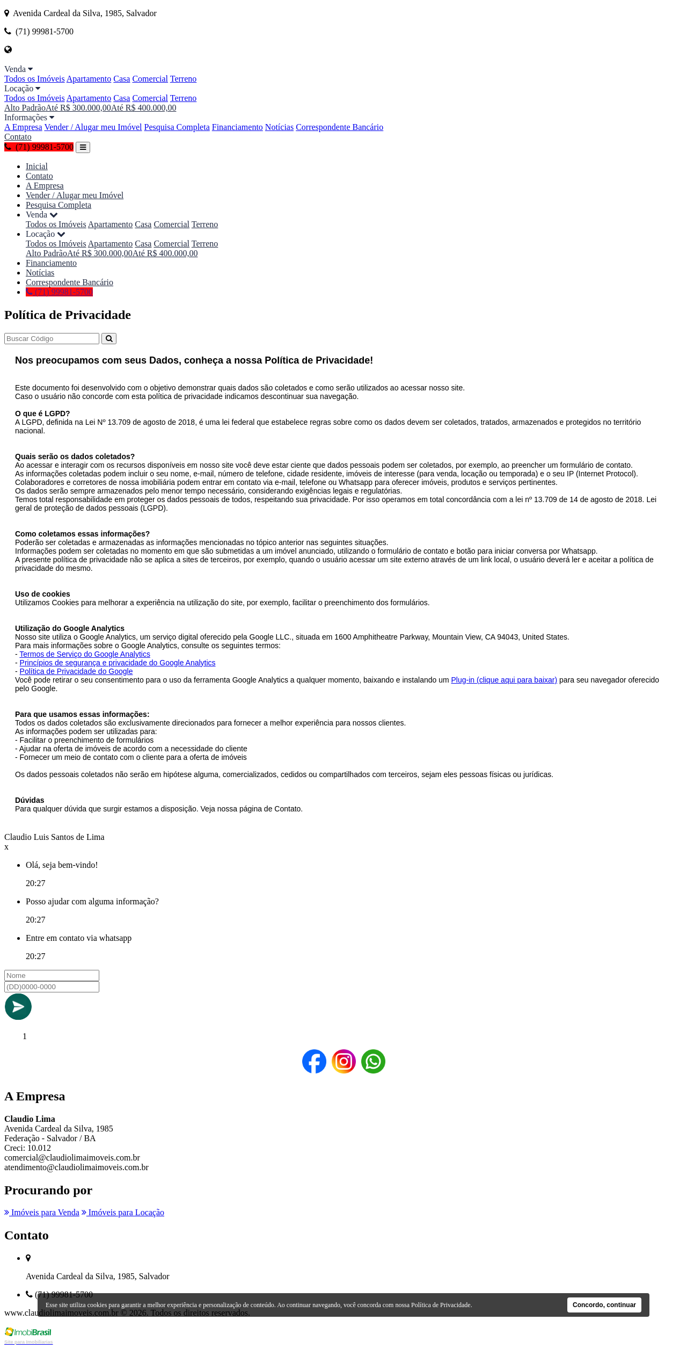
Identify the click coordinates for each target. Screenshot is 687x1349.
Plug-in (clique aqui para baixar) (504, 680)
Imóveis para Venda (41, 1212)
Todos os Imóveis (34, 78)
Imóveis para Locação (123, 1212)
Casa (121, 78)
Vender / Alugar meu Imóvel (93, 127)
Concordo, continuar (604, 1305)
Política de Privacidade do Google (76, 671)
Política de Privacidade (441, 1305)
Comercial (150, 78)
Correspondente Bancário (339, 127)
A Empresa (23, 127)
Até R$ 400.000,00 (144, 107)
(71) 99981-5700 (39, 146)
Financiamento (237, 127)
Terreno (183, 78)
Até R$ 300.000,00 (78, 107)
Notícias (279, 127)
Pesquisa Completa (177, 127)
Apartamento (89, 78)
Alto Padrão (25, 107)
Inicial (37, 166)
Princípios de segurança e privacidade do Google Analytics (118, 662)
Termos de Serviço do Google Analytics (84, 654)
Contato (18, 136)
